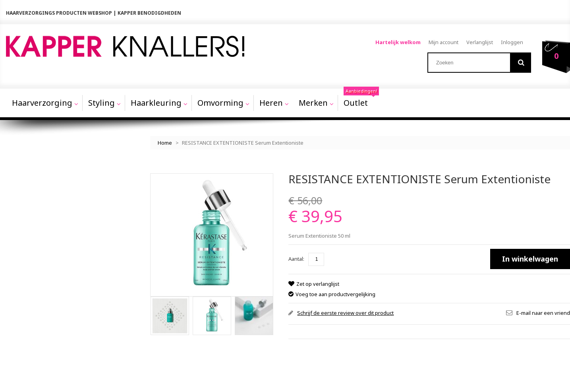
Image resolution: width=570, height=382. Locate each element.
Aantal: (296, 258)
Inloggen (512, 42)
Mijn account (443, 42)
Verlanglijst (479, 42)
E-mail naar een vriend (543, 312)
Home (165, 142)
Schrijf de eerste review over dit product (345, 312)
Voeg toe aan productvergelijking (335, 294)
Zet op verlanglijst (317, 283)
